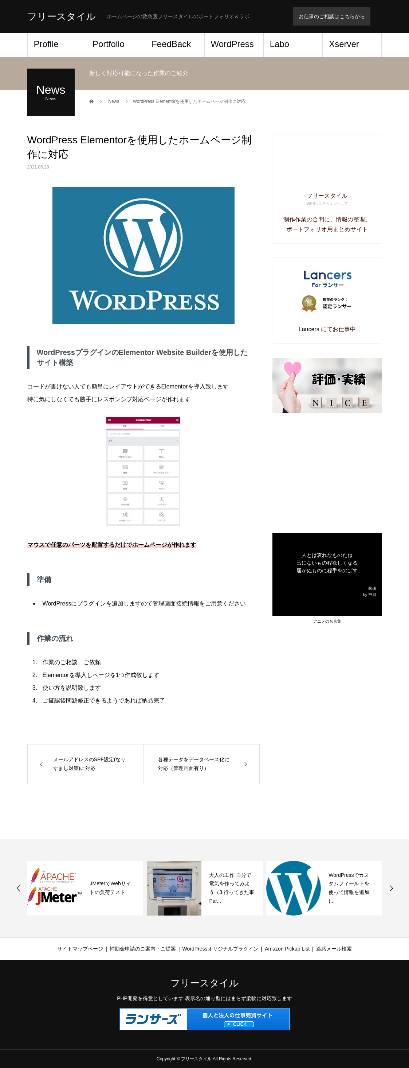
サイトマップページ (80, 949)
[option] (85, 888)
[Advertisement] (327, 473)
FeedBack (171, 44)
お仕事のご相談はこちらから (332, 16)
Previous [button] (18, 888)
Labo (279, 44)
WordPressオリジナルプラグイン (220, 949)
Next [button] (391, 888)
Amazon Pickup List (287, 949)
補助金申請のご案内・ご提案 (143, 949)
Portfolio (109, 44)
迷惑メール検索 (334, 949)
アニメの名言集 (327, 621)
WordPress (232, 44)
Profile (46, 44)
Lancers (309, 329)
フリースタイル (61, 16)
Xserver (344, 44)
